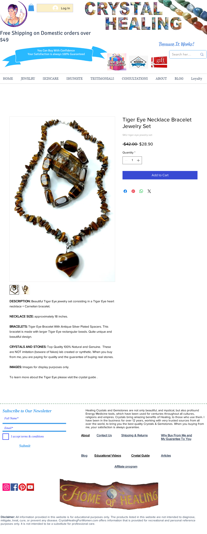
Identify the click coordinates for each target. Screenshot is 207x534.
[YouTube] (30, 487)
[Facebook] (14, 487)
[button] (31, 7)
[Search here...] (182, 54)
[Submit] (24, 446)
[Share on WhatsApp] (141, 191)
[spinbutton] (132, 160)
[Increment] (138, 160)
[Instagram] (6, 487)
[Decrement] (125, 160)
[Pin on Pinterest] (133, 191)
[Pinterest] (22, 487)
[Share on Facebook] (125, 191)
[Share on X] (149, 191)
